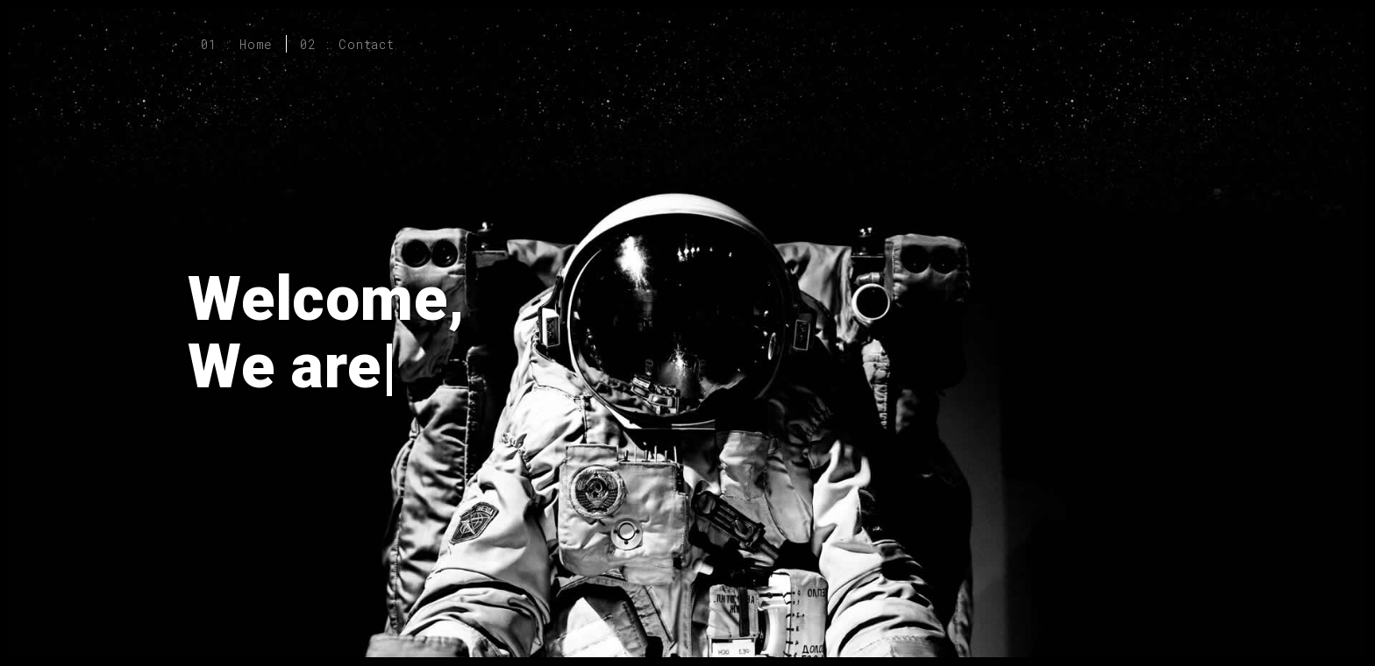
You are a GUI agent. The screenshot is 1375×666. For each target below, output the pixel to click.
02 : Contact (347, 44)
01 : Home (237, 44)
